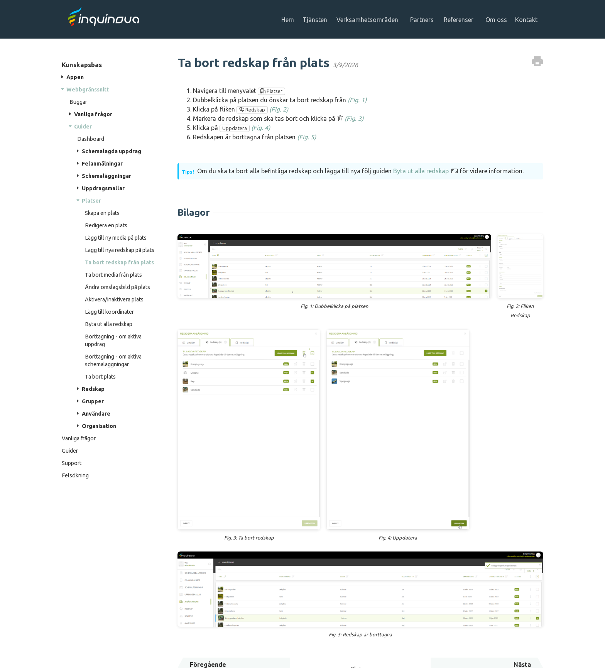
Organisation (99, 426)
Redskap (93, 389)
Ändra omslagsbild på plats (117, 287)
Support (71, 463)
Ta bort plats (100, 377)
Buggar (78, 102)
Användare (96, 414)
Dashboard (90, 139)
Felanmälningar (102, 164)
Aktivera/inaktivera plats (114, 299)
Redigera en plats (106, 225)
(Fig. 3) (354, 118)
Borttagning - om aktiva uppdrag (113, 340)
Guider (83, 126)
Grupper (93, 401)
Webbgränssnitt (87, 89)
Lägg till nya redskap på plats (119, 250)
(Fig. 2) (278, 109)
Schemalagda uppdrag (111, 151)
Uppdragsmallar (103, 188)
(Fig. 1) (357, 100)
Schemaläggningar (106, 176)
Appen (75, 77)
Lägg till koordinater (109, 312)
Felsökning (75, 475)
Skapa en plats (102, 213)
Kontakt (528, 19)
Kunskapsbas (82, 64)
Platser (91, 201)
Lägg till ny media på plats (116, 238)
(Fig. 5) (306, 137)
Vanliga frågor (93, 114)
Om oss (498, 19)
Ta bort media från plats (113, 275)
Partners (423, 19)
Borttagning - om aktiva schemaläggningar (113, 360)
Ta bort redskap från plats (119, 262)
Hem (289, 19)
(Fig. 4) (260, 128)
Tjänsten (316, 19)
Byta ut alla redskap (108, 324)
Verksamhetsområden (369, 19)
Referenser (460, 19)
